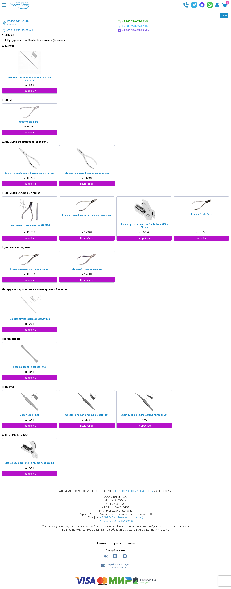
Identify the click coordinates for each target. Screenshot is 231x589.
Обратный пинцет (29, 414)
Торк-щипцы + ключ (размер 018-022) (29, 225)
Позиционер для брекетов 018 (29, 366)
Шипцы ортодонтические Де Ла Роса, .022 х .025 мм (144, 226)
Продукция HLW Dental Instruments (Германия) (36, 40)
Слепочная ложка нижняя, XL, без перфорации (29, 462)
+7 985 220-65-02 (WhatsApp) (117, 521)
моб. (18, 30)
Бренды (117, 543)
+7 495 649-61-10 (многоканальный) (121, 517)
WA (133, 21)
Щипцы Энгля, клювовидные (87, 269)
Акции (131, 543)
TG (132, 26)
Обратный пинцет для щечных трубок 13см (144, 414)
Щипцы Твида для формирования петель (87, 173)
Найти (224, 15)
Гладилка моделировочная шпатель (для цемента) (29, 78)
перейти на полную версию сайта (118, 566)
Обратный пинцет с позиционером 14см (87, 414)
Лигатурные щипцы (29, 121)
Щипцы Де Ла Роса (201, 214)
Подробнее (29, 90)
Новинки (101, 543)
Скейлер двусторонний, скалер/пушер (29, 318)
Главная (9, 34)
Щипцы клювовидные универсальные (29, 269)
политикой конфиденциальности (133, 490)
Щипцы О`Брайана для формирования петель (29, 173)
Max (133, 30)
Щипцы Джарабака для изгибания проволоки (86, 215)
